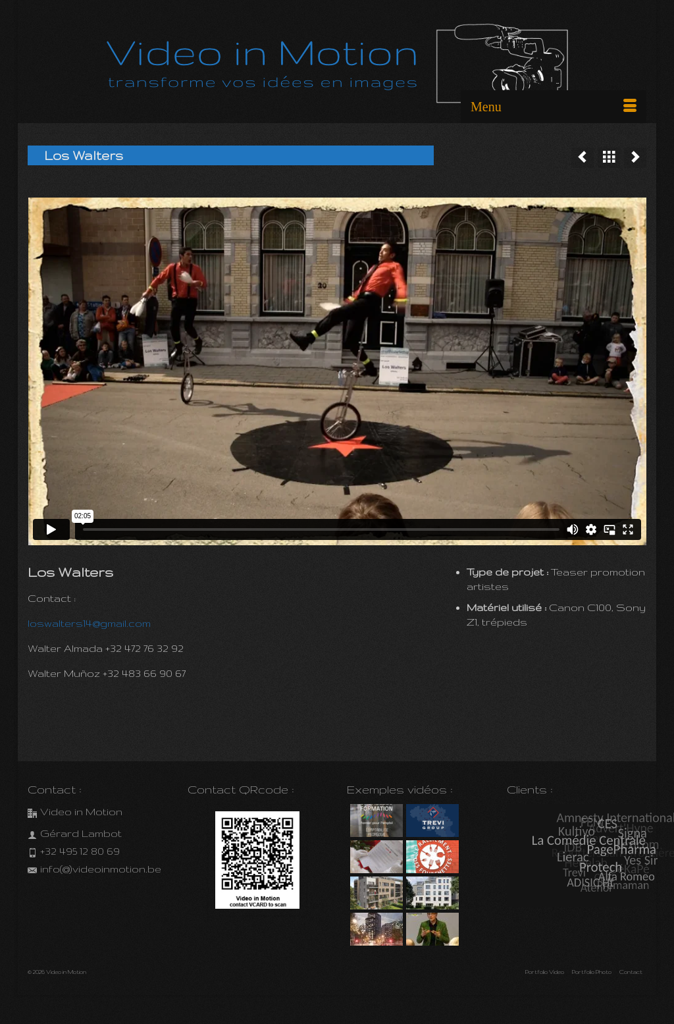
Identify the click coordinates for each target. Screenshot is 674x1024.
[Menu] (553, 106)
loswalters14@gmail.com (89, 623)
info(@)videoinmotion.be (94, 869)
